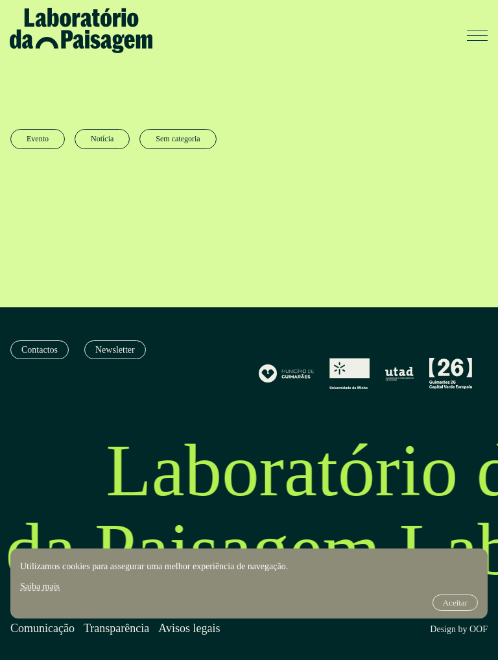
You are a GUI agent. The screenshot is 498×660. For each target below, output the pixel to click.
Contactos (39, 350)
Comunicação (42, 628)
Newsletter (115, 350)
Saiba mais (40, 586)
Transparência (116, 628)
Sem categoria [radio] (178, 138)
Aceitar (455, 602)
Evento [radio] (38, 138)
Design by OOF (459, 629)
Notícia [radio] (102, 138)
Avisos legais (189, 628)
